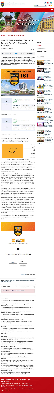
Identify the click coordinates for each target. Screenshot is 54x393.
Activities (39, 46)
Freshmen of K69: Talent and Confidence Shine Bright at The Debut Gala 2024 (18, 300)
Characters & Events (42, 52)
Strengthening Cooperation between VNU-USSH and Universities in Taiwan (18, 332)
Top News (40, 57)
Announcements (41, 49)
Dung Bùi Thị (23, 274)
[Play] (3, 54)
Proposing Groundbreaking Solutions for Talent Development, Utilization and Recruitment (45, 133)
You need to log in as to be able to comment (14, 291)
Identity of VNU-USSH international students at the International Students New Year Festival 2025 (44, 71)
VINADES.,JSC (8, 390)
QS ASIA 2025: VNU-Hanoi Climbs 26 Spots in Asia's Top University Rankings (48, 118)
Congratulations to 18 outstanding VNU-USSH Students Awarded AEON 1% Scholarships (45, 141)
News (39, 42)
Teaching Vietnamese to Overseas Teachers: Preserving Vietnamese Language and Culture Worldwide (45, 111)
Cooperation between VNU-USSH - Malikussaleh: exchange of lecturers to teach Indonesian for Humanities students (45, 102)
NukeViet (31, 389)
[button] (31, 54)
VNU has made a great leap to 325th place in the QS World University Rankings (18, 315)
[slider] (6, 54)
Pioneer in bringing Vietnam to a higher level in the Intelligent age (15, 357)
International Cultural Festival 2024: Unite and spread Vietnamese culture (17, 325)
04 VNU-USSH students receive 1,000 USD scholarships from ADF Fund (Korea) (44, 93)
